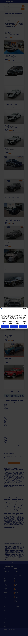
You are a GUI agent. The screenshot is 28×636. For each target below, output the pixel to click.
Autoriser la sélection (14, 326)
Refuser (5, 326)
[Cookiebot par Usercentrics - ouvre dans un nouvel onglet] (23, 308)
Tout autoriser (23, 326)
